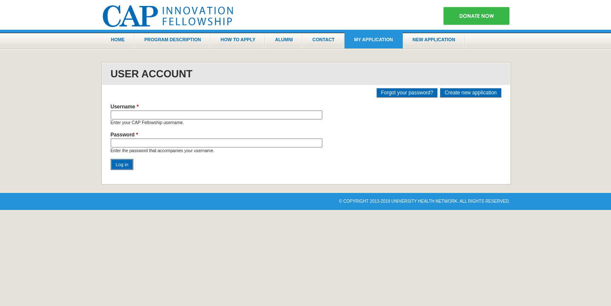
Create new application (470, 93)
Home (118, 39)
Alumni (284, 39)
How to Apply (238, 39)
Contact (324, 39)
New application (434, 39)
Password (124, 135)
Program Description (172, 39)
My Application (373, 39)
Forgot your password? (407, 93)
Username (125, 107)
